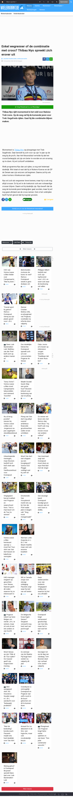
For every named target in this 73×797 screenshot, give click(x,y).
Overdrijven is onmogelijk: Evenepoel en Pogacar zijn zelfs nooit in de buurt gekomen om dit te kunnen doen (26, 696)
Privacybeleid (42, 789)
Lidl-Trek (17, 242)
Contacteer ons (24, 789)
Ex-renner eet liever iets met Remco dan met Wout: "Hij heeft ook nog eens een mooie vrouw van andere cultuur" (43, 426)
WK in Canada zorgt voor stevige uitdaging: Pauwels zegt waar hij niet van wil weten (26, 584)
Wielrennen (46, 6)
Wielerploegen (31, 10)
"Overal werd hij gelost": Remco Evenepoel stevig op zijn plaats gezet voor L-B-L (9, 314)
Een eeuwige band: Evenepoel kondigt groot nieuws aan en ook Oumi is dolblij (43, 503)
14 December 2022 (8, 61)
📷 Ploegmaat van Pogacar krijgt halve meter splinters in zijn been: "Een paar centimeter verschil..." (43, 735)
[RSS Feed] (66, 789)
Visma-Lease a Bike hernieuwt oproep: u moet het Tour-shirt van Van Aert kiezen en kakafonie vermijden (9, 547)
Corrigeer (48, 199)
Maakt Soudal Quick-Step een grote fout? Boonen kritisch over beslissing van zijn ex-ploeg (26, 389)
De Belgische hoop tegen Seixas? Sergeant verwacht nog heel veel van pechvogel (26, 622)
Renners (42, 10)
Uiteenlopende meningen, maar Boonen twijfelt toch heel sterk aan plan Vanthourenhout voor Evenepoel (10, 465)
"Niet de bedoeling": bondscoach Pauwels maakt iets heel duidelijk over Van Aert (9, 733)
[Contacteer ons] (62, 789)
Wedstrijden (58, 6)
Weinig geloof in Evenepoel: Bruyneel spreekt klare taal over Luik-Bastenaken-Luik (9, 773)
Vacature (51, 789)
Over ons (33, 789)
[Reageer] (14, 324)
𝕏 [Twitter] (59, 789)
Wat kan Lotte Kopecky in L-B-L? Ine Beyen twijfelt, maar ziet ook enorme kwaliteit (26, 545)
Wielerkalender (6, 14)
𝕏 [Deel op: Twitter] (47, 59)
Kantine (37, 6)
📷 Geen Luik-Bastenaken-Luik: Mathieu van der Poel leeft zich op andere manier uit (9, 351)
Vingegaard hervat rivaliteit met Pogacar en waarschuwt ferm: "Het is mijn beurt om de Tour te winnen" (9, 505)
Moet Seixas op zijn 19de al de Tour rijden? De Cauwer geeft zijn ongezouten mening (9, 659)
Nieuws (29, 6)
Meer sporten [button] (10, 2)
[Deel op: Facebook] (44, 59)
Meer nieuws (27, 249)
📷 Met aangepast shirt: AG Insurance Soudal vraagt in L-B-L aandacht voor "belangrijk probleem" (9, 696)
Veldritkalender (19, 14)
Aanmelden (64, 2)
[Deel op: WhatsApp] (51, 59)
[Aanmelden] (22, 242)
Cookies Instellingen (35, 791)
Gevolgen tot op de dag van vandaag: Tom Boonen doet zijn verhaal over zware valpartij (43, 659)
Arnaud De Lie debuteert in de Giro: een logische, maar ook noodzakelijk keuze (26, 733)
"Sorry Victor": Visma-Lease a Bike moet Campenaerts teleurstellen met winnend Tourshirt (9, 389)
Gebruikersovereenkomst (17, 791)
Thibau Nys (19, 150)
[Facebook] (55, 789)
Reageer (20, 61)
